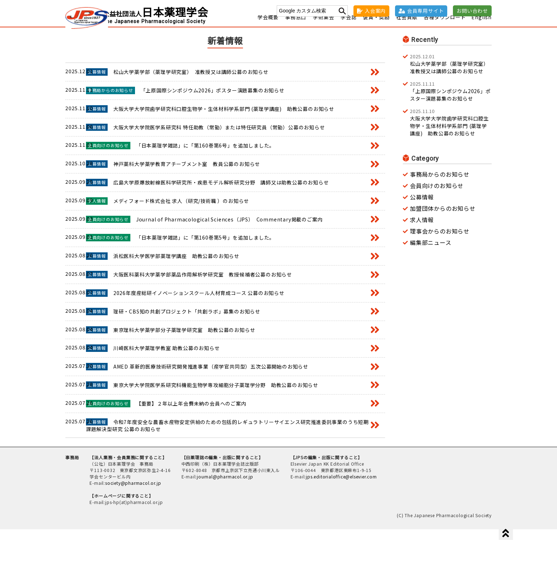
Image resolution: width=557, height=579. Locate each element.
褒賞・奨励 (376, 26)
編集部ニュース (430, 251)
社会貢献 (406, 26)
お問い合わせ (472, 10)
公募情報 (422, 206)
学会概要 (268, 26)
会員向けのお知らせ (437, 194)
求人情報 (422, 228)
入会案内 (375, 10)
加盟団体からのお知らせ (443, 217)
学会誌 (348, 26)
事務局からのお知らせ (440, 183)
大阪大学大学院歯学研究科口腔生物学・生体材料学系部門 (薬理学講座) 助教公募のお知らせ (451, 131)
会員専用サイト (425, 10)
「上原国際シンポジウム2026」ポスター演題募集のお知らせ (451, 100)
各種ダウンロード (445, 26)
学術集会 (323, 26)
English (481, 26)
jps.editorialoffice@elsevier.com (341, 526)
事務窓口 (295, 26)
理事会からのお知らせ (440, 240)
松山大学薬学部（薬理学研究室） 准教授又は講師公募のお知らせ (451, 72)
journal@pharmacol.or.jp (225, 526)
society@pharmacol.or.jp (133, 533)
